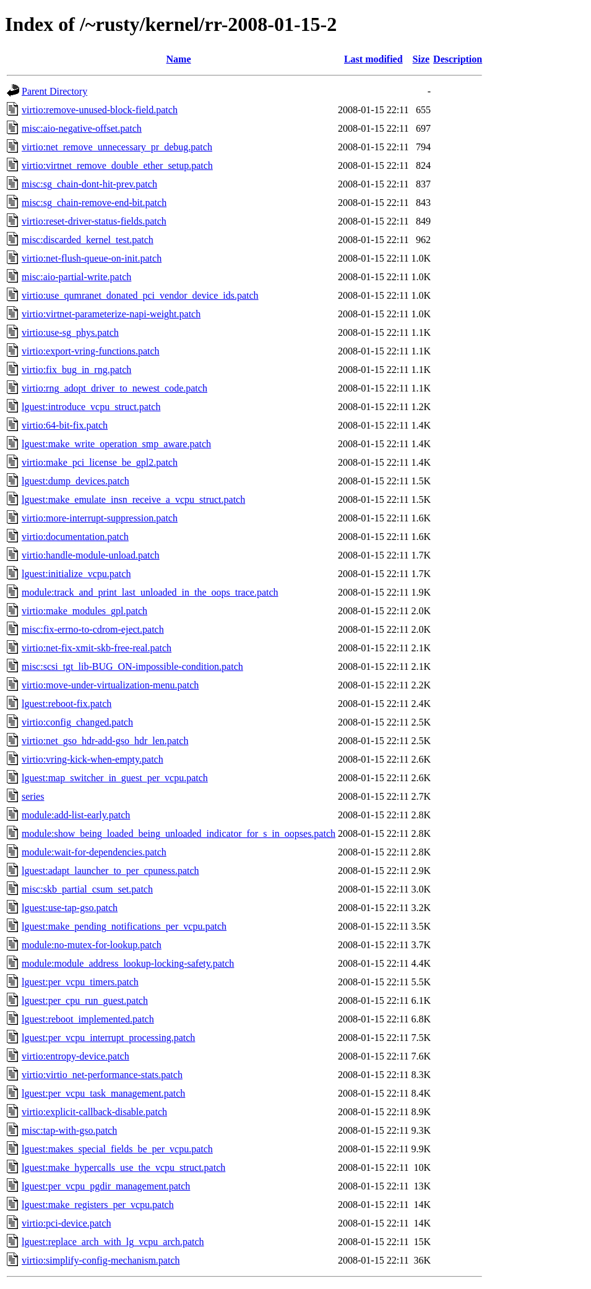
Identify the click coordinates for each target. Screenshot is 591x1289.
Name (178, 59)
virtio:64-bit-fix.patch (65, 425)
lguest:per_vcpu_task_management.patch (103, 1093)
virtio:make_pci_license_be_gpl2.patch (100, 462)
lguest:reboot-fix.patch (66, 703)
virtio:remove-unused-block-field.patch (100, 110)
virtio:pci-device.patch (66, 1223)
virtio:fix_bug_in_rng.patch (76, 369)
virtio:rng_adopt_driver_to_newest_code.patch (114, 388)
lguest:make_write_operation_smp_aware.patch (116, 444)
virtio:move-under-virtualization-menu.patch (110, 685)
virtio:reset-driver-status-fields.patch (94, 221)
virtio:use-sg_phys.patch (70, 332)
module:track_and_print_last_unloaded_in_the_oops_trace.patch (150, 592)
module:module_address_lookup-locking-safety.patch (128, 963)
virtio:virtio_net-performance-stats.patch (102, 1074)
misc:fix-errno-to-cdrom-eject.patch (93, 629)
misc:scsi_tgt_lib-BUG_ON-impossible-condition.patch (132, 666)
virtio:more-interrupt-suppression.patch (100, 518)
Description (457, 59)
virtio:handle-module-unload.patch (91, 555)
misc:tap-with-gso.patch (69, 1130)
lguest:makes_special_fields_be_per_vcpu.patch (117, 1149)
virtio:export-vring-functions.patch (91, 351)
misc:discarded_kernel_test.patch (87, 239)
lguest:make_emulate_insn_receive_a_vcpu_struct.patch (133, 499)
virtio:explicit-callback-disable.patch (94, 1112)
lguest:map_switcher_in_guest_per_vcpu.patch (115, 778)
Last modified (373, 59)
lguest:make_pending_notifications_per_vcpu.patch (124, 926)
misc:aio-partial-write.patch (76, 277)
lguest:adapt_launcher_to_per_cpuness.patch (110, 870)
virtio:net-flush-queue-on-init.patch (92, 258)
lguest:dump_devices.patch (75, 481)
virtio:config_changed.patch (77, 722)
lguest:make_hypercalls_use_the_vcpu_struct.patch (123, 1167)
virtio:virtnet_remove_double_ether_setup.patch (117, 165)
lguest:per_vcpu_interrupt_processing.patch (108, 1037)
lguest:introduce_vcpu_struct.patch (91, 406)
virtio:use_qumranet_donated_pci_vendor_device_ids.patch (140, 295)
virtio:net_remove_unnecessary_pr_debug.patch (117, 147)
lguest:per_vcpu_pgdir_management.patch (106, 1186)
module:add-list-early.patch (76, 815)
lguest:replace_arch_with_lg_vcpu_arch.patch (113, 1241)
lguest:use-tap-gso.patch (70, 907)
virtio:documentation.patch (75, 536)
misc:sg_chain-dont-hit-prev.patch (89, 184)
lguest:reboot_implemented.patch (88, 1019)
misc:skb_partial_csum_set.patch (87, 889)
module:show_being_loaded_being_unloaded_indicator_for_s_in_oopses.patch (178, 833)
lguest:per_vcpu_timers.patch (80, 982)
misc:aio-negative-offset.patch (82, 128)
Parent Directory (54, 91)
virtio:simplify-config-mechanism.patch (101, 1260)
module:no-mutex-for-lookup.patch (92, 945)
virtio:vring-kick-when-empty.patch (92, 759)
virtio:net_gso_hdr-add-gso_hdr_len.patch (105, 740)
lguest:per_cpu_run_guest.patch (85, 1000)
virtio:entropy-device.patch (75, 1056)
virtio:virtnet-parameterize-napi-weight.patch (111, 314)
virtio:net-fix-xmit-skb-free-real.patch (96, 648)
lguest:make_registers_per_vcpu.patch (98, 1204)
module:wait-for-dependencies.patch (94, 852)
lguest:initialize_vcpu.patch (76, 573)
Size (421, 59)
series (33, 796)
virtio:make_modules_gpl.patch (84, 611)
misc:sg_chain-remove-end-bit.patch (94, 202)
